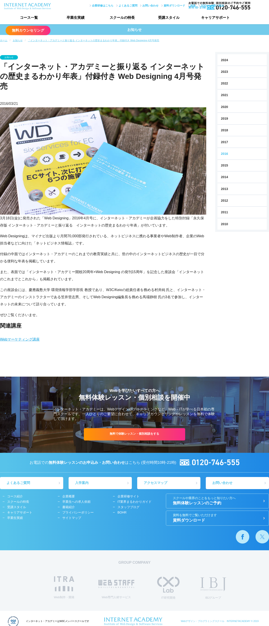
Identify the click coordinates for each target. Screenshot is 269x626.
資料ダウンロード (161, 5)
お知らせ (18, 40)
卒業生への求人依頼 (76, 502)
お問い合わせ (137, 5)
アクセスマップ (155, 483)
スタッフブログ (128, 507)
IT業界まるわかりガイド (134, 502)
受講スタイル (162, 18)
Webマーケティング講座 (20, 339)
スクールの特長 (117, 18)
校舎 (179, 5)
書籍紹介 (68, 507)
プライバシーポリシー (78, 512)
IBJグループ (213, 589)
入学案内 (82, 483)
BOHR (121, 512)
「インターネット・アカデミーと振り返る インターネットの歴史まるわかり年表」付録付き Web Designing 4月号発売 (93, 40)
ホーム (3, 40)
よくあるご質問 (114, 5)
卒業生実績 (73, 18)
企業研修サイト (128, 496)
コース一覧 (28, 18)
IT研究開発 (168, 588)
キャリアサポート (207, 18)
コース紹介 (15, 496)
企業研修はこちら (89, 5)
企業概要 (68, 496)
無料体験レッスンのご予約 (217, 501)
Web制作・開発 (64, 588)
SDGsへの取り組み (199, 5)
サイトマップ (71, 518)
